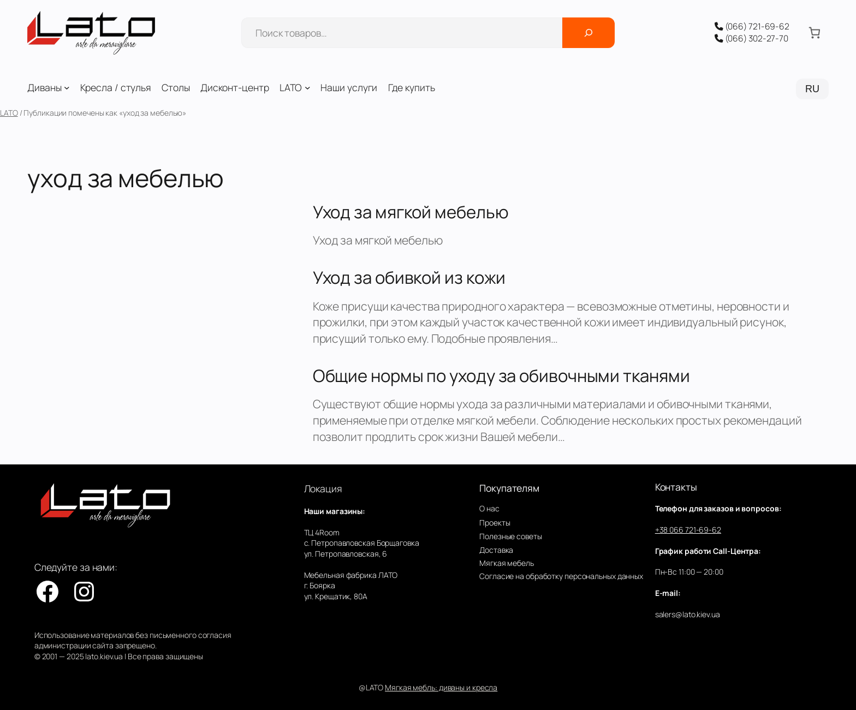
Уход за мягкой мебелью (411, 212)
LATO (9, 113)
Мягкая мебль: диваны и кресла (441, 687)
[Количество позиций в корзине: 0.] (814, 33)
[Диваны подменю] (67, 88)
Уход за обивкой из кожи (409, 277)
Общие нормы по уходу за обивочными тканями (501, 375)
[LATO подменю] (308, 88)
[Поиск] (588, 32)
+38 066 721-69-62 (688, 529)
